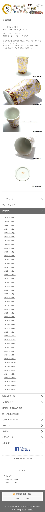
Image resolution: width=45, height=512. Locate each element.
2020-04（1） (9, 244)
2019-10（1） (9, 248)
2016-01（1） (9, 301)
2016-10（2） (9, 282)
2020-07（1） (9, 240)
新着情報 (6, 211)
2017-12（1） (9, 267)
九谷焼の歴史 (7, 402)
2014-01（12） (9, 389)
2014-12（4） (9, 347)
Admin (30, 510)
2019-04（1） (9, 252)
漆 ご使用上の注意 (10, 414)
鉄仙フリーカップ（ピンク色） (16, 29)
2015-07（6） (9, 321)
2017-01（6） (9, 271)
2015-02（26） (9, 340)
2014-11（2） (9, 351)
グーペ (24, 510)
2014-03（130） (10, 382)
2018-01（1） (9, 263)
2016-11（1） (9, 279)
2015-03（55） (9, 336)
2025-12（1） (9, 221)
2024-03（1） (9, 233)
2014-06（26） (9, 370)
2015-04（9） (9, 332)
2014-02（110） (10, 385)
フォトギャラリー (9, 205)
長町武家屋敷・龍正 (17, 506)
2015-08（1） (9, 317)
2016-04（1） (9, 298)
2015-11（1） (9, 309)
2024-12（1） (9, 225)
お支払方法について (10, 420)
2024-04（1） (9, 229)
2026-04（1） (9, 218)
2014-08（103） (10, 362)
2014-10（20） (9, 355)
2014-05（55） (9, 374)
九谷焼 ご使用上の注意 (12, 408)
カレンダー (6, 443)
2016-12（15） (9, 275)
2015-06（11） (9, 324)
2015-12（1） (9, 305)
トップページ (7, 199)
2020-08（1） (9, 237)
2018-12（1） (9, 259)
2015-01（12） (9, 343)
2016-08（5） (9, 290)
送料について (7, 425)
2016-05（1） (9, 294)
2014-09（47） (9, 359)
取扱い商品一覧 (8, 396)
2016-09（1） (9, 286)
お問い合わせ (7, 437)
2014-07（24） (9, 366)
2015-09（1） (9, 313)
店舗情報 (6, 431)
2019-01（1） (9, 256)
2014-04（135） (10, 378)
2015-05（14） (9, 328)
